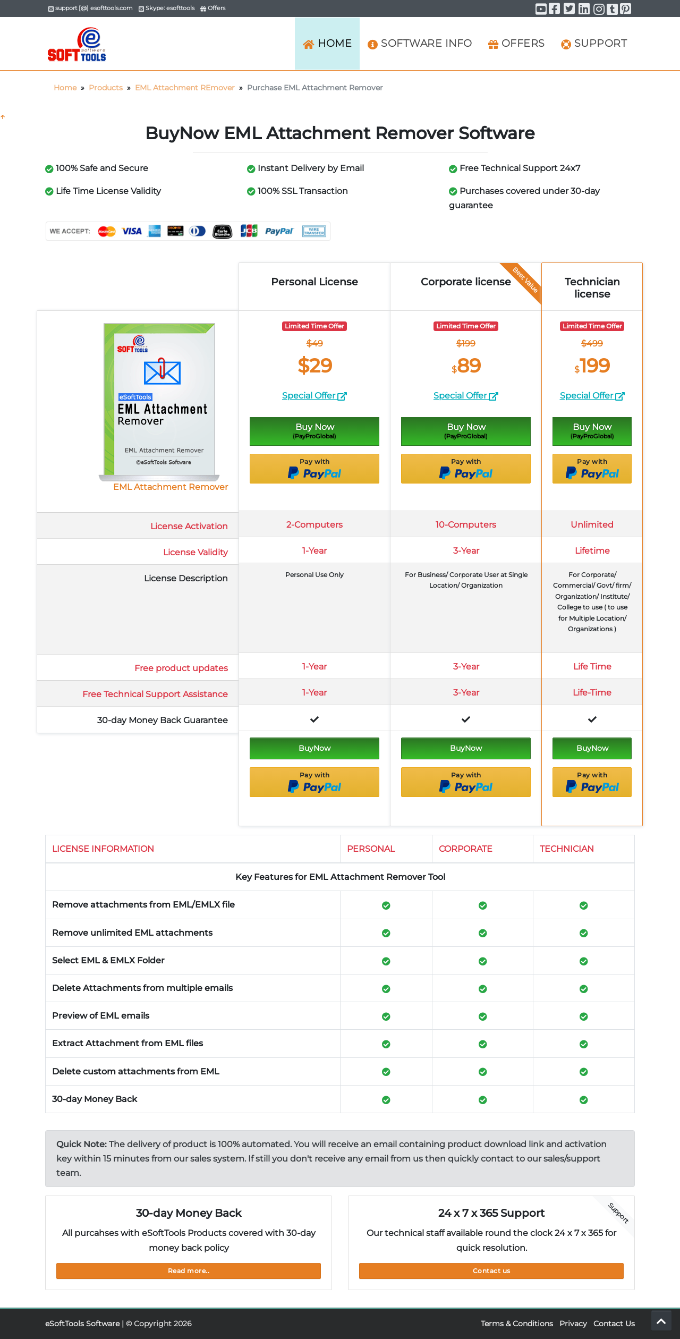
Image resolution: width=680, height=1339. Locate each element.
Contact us (492, 1271)
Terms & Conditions (517, 1323)
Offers (212, 8)
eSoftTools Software (82, 1323)
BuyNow (314, 748)
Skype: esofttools (166, 8)
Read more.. (189, 1271)
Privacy (573, 1323)
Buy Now (314, 431)
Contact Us (614, 1323)
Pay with (314, 468)
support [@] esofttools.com (90, 8)
